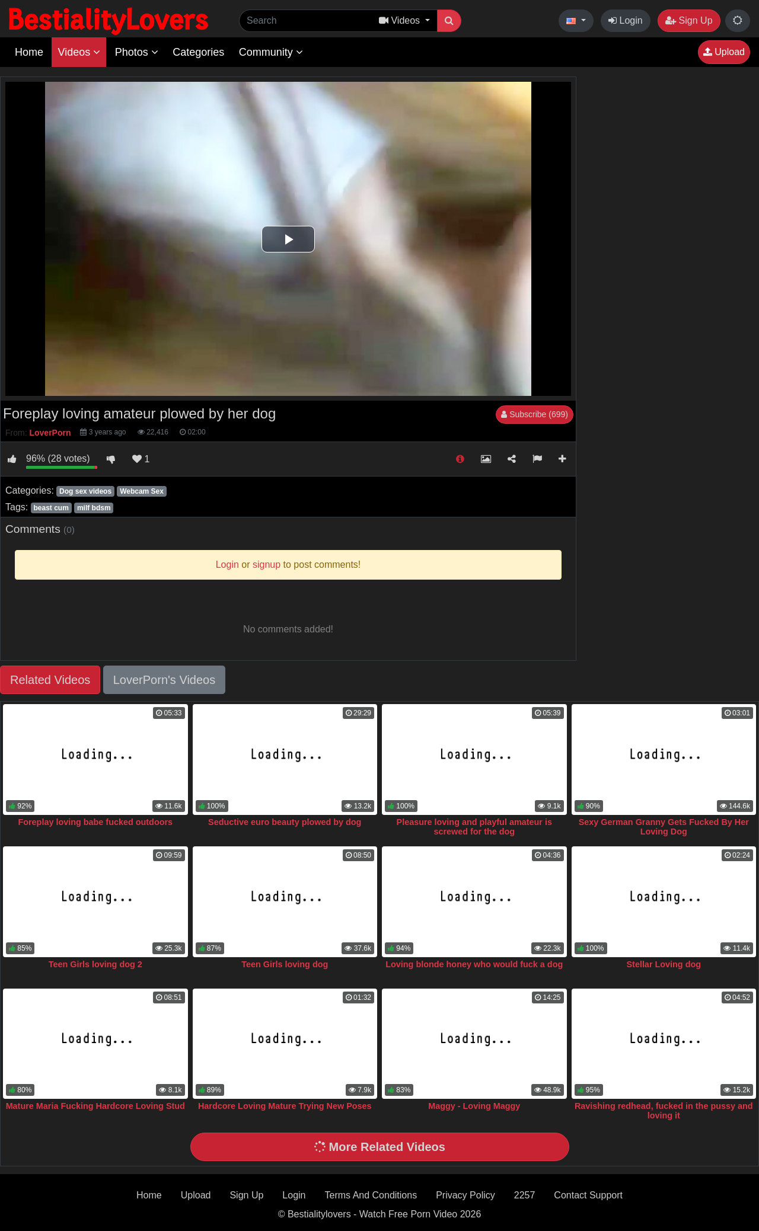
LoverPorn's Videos (164, 679)
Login (625, 20)
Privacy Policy (465, 1195)
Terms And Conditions (371, 1195)
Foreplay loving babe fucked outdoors (95, 822)
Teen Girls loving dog (284, 964)
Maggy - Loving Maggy (474, 1106)
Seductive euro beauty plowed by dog (284, 822)
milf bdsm (94, 508)
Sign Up (688, 20)
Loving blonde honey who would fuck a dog (474, 964)
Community (271, 52)
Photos (136, 52)
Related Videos (50, 679)
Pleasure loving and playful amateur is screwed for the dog (474, 826)
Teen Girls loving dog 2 (95, 964)
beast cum (50, 508)
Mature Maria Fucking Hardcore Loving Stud (95, 1106)
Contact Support (588, 1195)
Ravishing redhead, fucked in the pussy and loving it (664, 1110)
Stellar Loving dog (663, 964)
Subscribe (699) (534, 414)
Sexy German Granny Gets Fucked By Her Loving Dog (664, 826)
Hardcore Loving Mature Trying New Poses (285, 1106)
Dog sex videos (85, 491)
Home (29, 52)
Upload (724, 52)
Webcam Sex (142, 491)
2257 (524, 1195)
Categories (198, 52)
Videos (79, 52)
